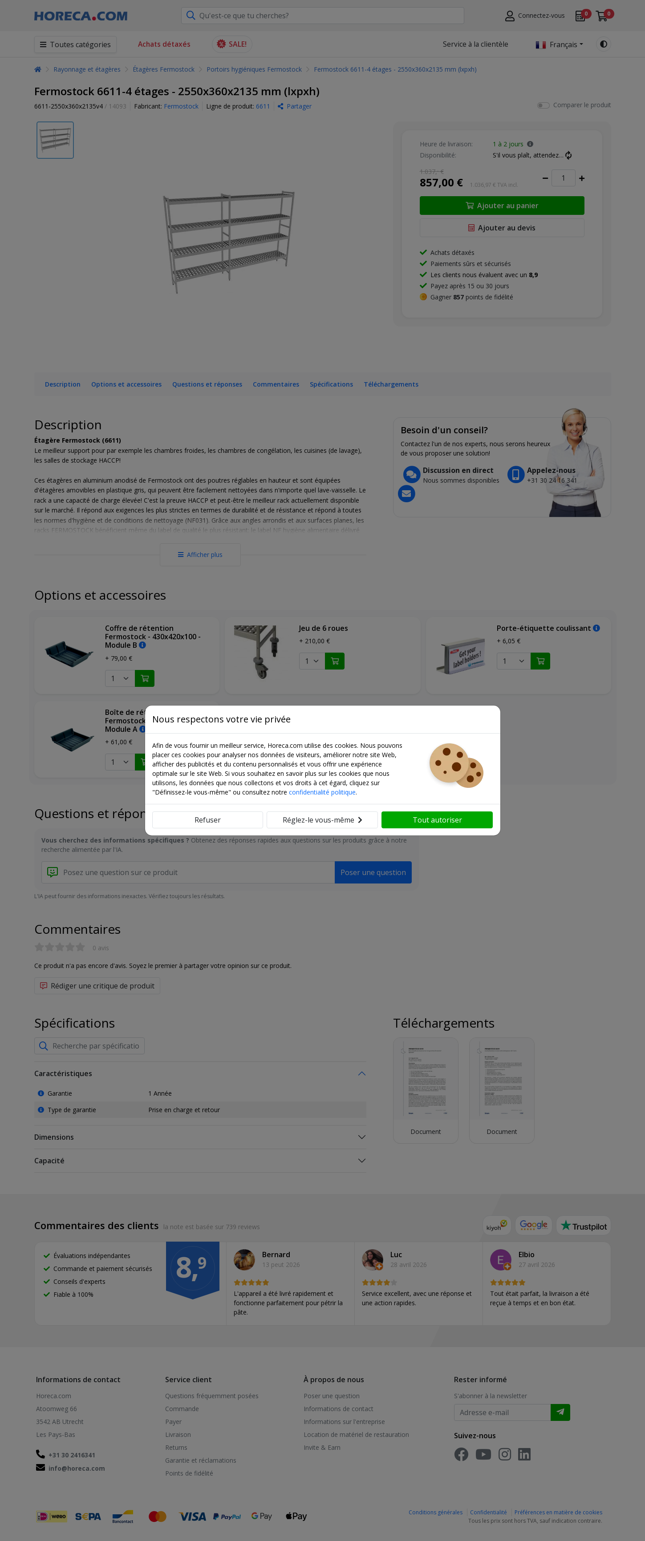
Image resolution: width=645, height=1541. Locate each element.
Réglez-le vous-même (322, 820)
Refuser (208, 820)
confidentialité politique (322, 792)
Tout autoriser (437, 820)
